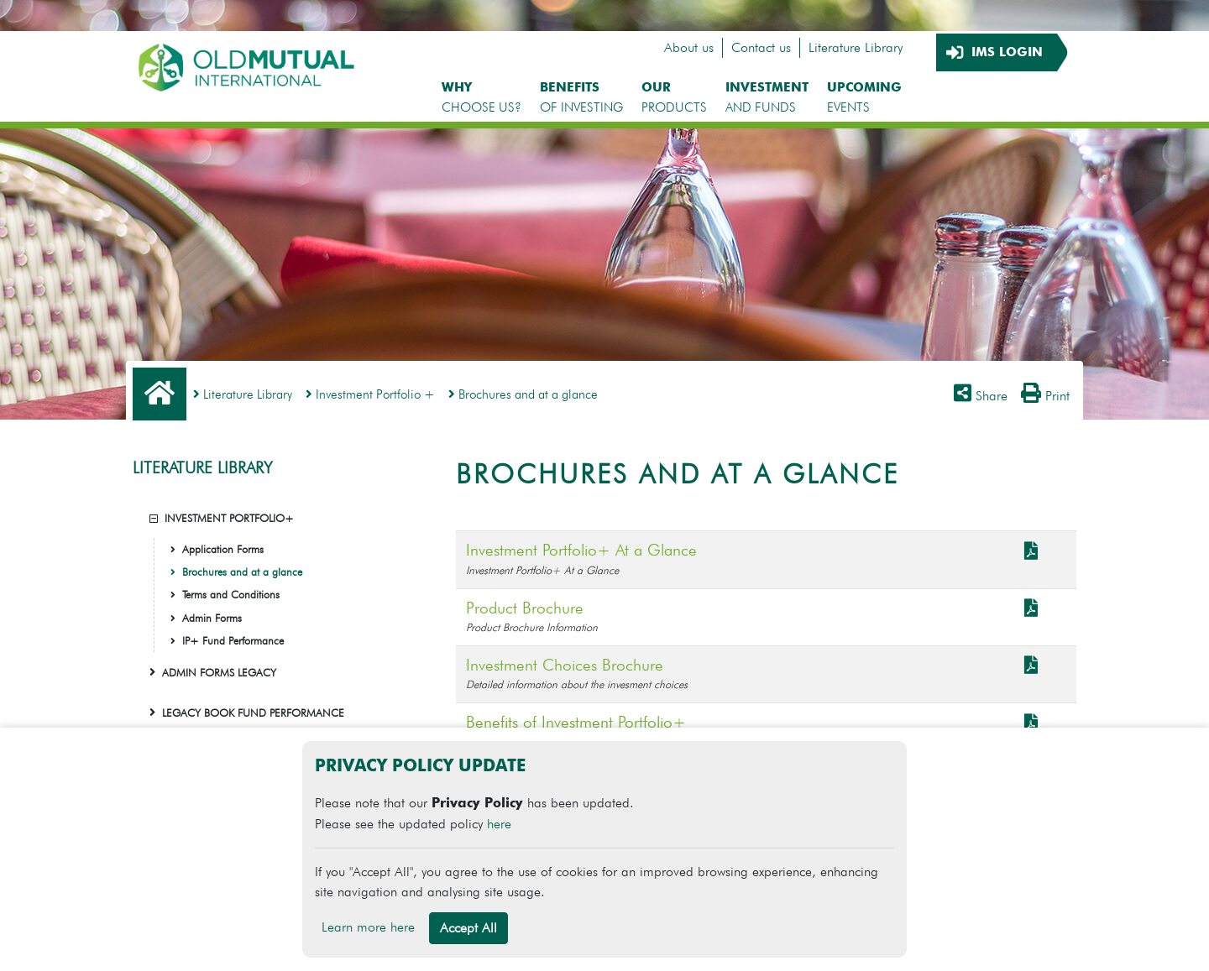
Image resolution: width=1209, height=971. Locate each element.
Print (1045, 396)
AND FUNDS (767, 97)
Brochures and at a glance (523, 394)
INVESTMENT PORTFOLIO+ (229, 518)
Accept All (468, 928)
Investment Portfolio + (370, 394)
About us (689, 47)
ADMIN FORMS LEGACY (219, 672)
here (499, 824)
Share (981, 396)
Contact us (761, 47)
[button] (153, 518)
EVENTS (864, 97)
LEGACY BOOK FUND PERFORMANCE (253, 713)
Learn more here (368, 927)
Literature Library (856, 47)
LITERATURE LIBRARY (202, 468)
